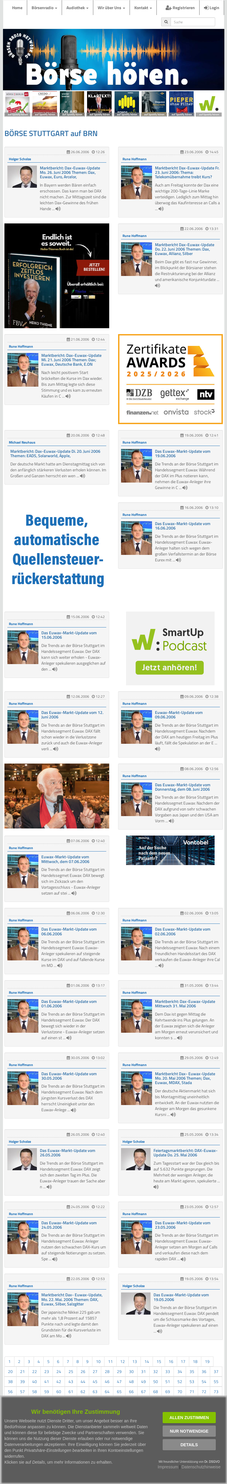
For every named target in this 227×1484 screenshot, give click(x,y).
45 (95, 1381)
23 (46, 1371)
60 (58, 1391)
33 (167, 1371)
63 (95, 1391)
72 (204, 1391)
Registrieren (180, 7)
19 (207, 1361)
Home (17, 7)
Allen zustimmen (189, 1417)
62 (83, 1391)
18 (195, 1361)
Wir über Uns (111, 7)
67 (143, 1391)
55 (216, 1381)
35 (192, 1371)
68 (155, 1391)
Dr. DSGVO (212, 1461)
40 (34, 1381)
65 (119, 1391)
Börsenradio (44, 7)
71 (192, 1391)
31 (143, 1371)
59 (46, 1391)
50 (155, 1381)
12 (122, 1361)
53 (192, 1381)
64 (107, 1391)
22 (34, 1371)
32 (155, 1371)
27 (95, 1371)
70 (179, 1391)
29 (119, 1371)
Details (189, 1444)
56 (10, 1391)
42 (58, 1381)
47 (119, 1381)
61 (70, 1391)
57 (22, 1391)
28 (107, 1371)
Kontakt (143, 7)
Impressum (168, 1467)
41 (46, 1381)
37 (216, 1371)
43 (70, 1381)
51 (167, 1381)
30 (131, 1371)
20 (10, 1371)
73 (216, 1391)
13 (134, 1361)
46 (107, 1381)
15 (158, 1361)
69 (167, 1391)
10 (98, 1361)
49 (143, 1381)
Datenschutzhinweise (201, 1467)
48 (131, 1381)
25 (70, 1371)
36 (204, 1371)
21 (22, 1371)
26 (83, 1371)
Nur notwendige (189, 1431)
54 (204, 1381)
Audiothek (77, 7)
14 (146, 1361)
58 (34, 1391)
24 (58, 1371)
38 (10, 1381)
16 (171, 1361)
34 (179, 1371)
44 (83, 1381)
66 (131, 1391)
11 (110, 1361)
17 (183, 1361)
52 (179, 1381)
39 (22, 1381)
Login (211, 7)
